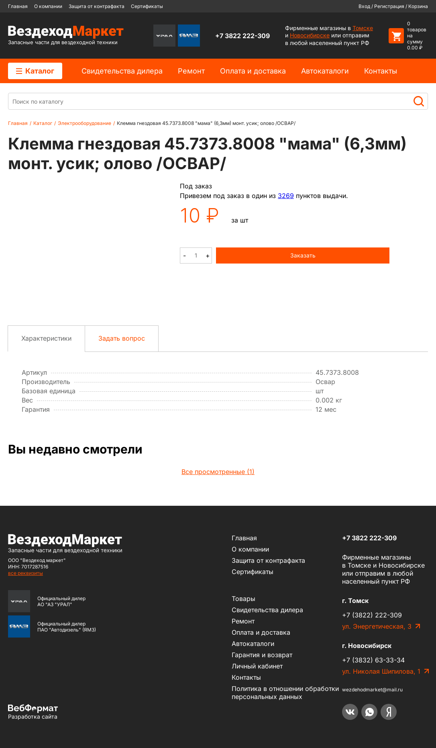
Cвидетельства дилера (122, 71)
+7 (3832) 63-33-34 (373, 660)
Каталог (35, 71)
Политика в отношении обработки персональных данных (285, 693)
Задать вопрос (121, 338)
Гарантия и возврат (262, 655)
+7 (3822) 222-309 (372, 615)
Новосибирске (310, 35)
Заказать (303, 255)
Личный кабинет (257, 666)
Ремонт (191, 71)
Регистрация (389, 6)
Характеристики (46, 338)
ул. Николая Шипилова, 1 (381, 671)
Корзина (418, 6)
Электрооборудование (84, 123)
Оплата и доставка (253, 71)
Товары (243, 599)
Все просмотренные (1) (218, 472)
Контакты (380, 71)
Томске (362, 28)
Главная (18, 6)
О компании (48, 6)
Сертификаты (147, 6)
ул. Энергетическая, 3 (377, 626)
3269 (286, 196)
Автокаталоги (325, 71)
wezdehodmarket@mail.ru (372, 690)
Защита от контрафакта (96, 6)
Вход (364, 6)
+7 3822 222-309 (242, 36)
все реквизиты (25, 573)
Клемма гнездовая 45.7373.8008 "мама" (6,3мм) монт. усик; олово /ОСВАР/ (206, 123)
